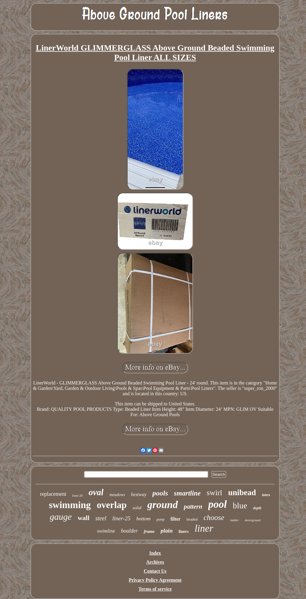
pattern (193, 506)
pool (217, 504)
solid (137, 507)
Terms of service (155, 589)
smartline (187, 493)
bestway (139, 494)
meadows (117, 494)
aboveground (252, 520)
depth (257, 508)
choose (214, 517)
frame (149, 531)
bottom (144, 519)
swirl (214, 492)
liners (184, 531)
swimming (70, 504)
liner (204, 528)
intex (266, 494)
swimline (106, 531)
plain (167, 530)
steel (100, 518)
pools (160, 493)
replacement (53, 494)
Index (155, 553)
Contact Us (155, 571)
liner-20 (77, 495)
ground (162, 504)
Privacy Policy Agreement (155, 580)
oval (95, 492)
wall (83, 518)
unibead (242, 492)
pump (161, 519)
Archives (155, 562)
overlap (112, 505)
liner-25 (121, 518)
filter (175, 519)
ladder (234, 520)
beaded (192, 519)
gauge (61, 517)
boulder (129, 531)
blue (240, 505)
